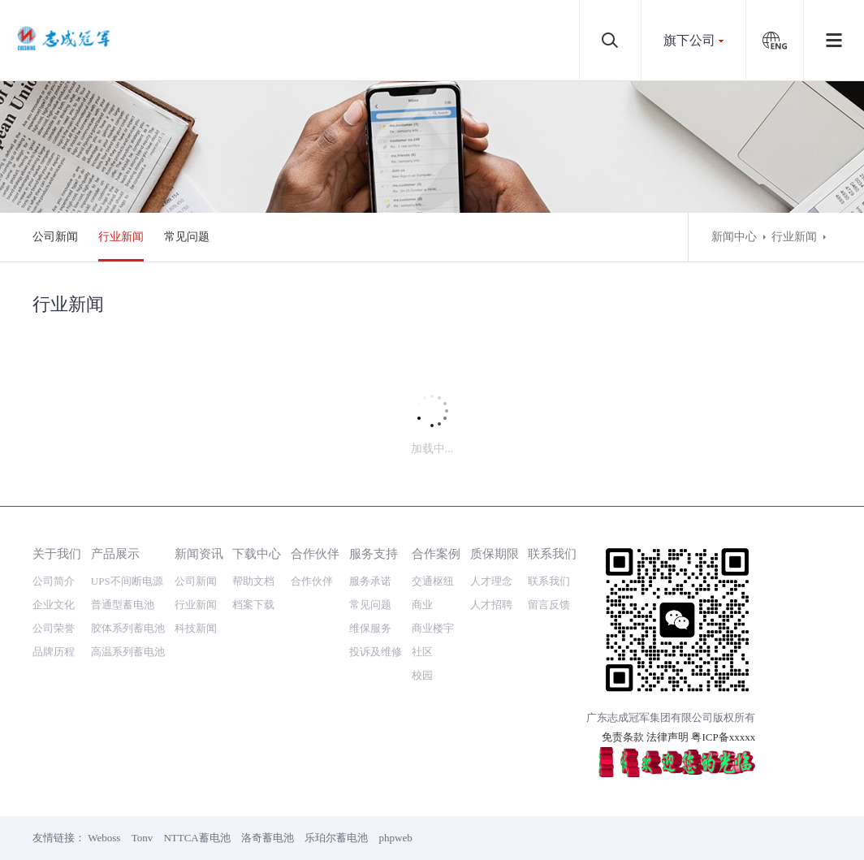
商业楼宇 (433, 628)
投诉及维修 (375, 652)
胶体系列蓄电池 (128, 628)
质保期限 (494, 553)
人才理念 (491, 581)
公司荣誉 (53, 628)
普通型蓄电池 (122, 605)
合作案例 (436, 553)
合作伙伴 (315, 553)
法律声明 (667, 737)
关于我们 (56, 553)
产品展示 (115, 553)
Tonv (142, 838)
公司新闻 (55, 237)
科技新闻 (196, 628)
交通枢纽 (433, 581)
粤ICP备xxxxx (723, 737)
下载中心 (256, 553)
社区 (422, 652)
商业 (422, 605)
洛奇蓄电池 (267, 838)
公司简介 (53, 581)
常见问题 (187, 237)
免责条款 (623, 737)
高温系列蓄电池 (128, 652)
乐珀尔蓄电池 (336, 838)
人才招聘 (491, 605)
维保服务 (370, 628)
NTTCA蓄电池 (196, 838)
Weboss (104, 838)
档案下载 (253, 605)
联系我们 (552, 553)
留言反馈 (549, 605)
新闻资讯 (199, 553)
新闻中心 (734, 237)
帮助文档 (253, 581)
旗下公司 (689, 40)
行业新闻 (121, 237)
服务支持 (373, 553)
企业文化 (53, 605)
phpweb (396, 838)
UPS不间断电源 (127, 581)
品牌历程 (53, 652)
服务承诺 (370, 581)
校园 (422, 675)
